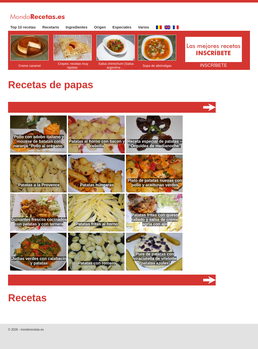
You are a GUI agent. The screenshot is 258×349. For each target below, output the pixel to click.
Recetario (53, 27)
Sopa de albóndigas (157, 66)
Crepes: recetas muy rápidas (73, 65)
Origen (102, 27)
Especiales (124, 27)
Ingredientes (79, 27)
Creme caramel (29, 66)
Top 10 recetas (25, 27)
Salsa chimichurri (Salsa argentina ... (116, 65)
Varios (146, 27)
